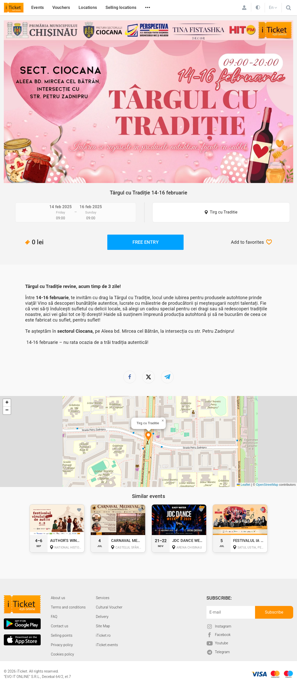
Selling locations (121, 7)
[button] (148, 437)
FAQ (54, 617)
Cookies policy (62, 654)
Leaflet (243, 484)
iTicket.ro (103, 635)
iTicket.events (107, 645)
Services (102, 598)
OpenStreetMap (267, 484)
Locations (88, 7)
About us (58, 598)
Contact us (59, 626)
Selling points (61, 635)
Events (37, 7)
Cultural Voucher (109, 607)
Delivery (102, 617)
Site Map (103, 626)
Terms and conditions (68, 607)
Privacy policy (62, 645)
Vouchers (61, 7)
